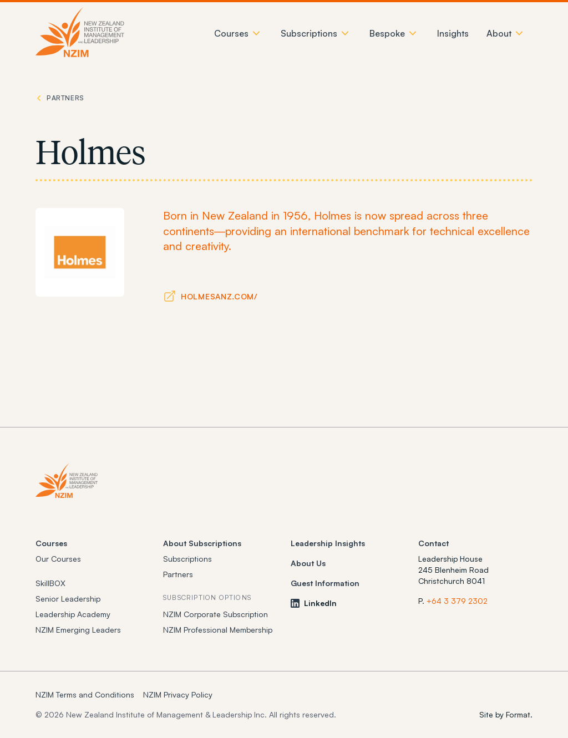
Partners (178, 574)
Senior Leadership (68, 598)
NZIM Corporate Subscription (215, 614)
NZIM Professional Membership (217, 629)
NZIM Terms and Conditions (85, 694)
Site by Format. (505, 714)
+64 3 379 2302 (457, 600)
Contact (433, 543)
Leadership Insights (328, 543)
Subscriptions (187, 558)
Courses (51, 543)
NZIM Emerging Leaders (78, 629)
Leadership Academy (73, 614)
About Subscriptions (202, 543)
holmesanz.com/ (219, 296)
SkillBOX (50, 583)
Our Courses (58, 558)
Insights (453, 33)
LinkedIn (314, 603)
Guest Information (325, 583)
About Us (308, 563)
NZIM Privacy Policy (177, 694)
